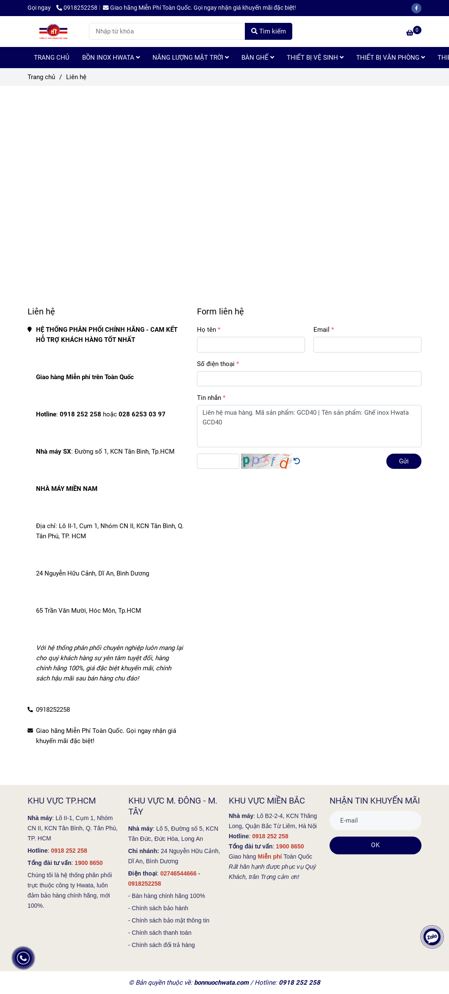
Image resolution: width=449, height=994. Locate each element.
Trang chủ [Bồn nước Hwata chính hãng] (41, 77)
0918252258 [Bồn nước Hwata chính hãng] (76, 7)
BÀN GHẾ (257, 57)
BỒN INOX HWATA (111, 57)
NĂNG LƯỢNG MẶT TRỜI (190, 57)
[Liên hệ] (55, 31)
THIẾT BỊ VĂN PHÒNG (390, 57)
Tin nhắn (209, 398)
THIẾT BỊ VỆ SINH (315, 57)
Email (321, 329)
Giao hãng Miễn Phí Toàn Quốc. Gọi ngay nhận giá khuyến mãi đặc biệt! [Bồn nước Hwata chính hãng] (199, 7)
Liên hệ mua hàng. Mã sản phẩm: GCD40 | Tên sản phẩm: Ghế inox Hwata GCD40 (309, 426)
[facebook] (418, 7)
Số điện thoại (216, 364)
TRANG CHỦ (51, 57)
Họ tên (206, 329)
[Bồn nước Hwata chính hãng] (413, 33)
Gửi (404, 461)
